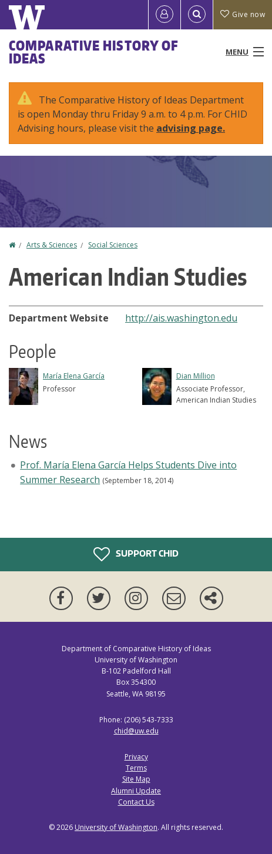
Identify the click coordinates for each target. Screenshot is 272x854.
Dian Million (195, 376)
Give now (242, 14)
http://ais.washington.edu (181, 318)
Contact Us (136, 802)
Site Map (136, 779)
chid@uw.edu (136, 731)
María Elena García (74, 376)
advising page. (190, 128)
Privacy (136, 757)
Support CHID (136, 554)
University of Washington (116, 827)
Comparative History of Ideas (94, 52)
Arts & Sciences (51, 245)
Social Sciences (112, 245)
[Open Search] (197, 14)
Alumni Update (136, 791)
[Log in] (164, 14)
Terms (136, 768)
